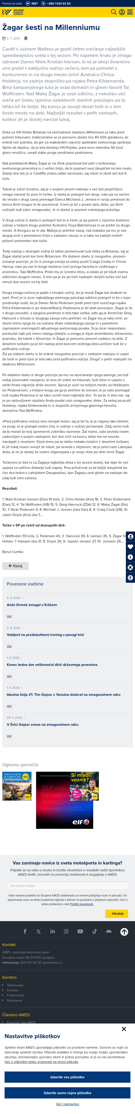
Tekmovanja (15, 985)
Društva (12, 990)
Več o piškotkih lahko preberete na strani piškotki (41, 1061)
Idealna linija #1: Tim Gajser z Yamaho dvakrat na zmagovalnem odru (63, 694)
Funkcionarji (15, 995)
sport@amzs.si (52, 962)
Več (9, 616)
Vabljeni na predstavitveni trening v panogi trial (45, 634)
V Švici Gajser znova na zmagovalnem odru (42, 724)
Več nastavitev (67, 1103)
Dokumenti (14, 1000)
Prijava (118, 914)
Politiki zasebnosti (81, 904)
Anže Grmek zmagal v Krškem (32, 604)
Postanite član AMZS (21, 1022)
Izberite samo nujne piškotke (67, 1092)
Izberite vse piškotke (67, 1077)
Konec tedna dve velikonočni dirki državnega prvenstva (52, 664)
